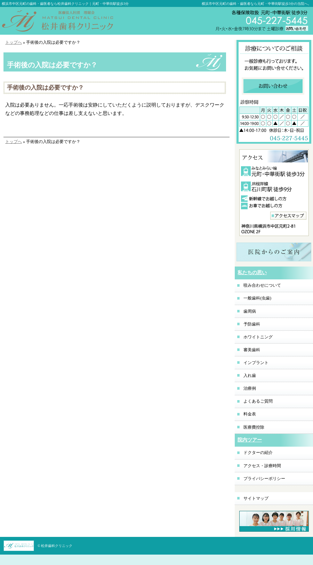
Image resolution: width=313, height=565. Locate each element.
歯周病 (249, 311)
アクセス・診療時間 (262, 465)
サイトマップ (255, 498)
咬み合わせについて (262, 285)
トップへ (13, 42)
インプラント (255, 362)
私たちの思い (252, 272)
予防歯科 (251, 324)
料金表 (249, 414)
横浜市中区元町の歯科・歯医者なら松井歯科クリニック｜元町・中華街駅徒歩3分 (65, 4)
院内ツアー (250, 439)
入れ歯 (249, 375)
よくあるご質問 (258, 401)
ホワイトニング (258, 337)
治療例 (249, 388)
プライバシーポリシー (264, 478)
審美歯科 (251, 349)
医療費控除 (253, 427)
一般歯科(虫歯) (257, 298)
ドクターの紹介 (258, 452)
